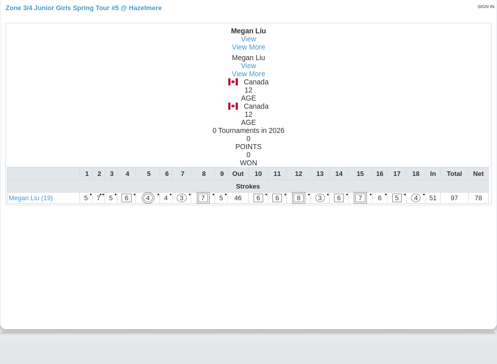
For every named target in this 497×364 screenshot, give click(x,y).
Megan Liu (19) (31, 198)
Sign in (485, 6)
